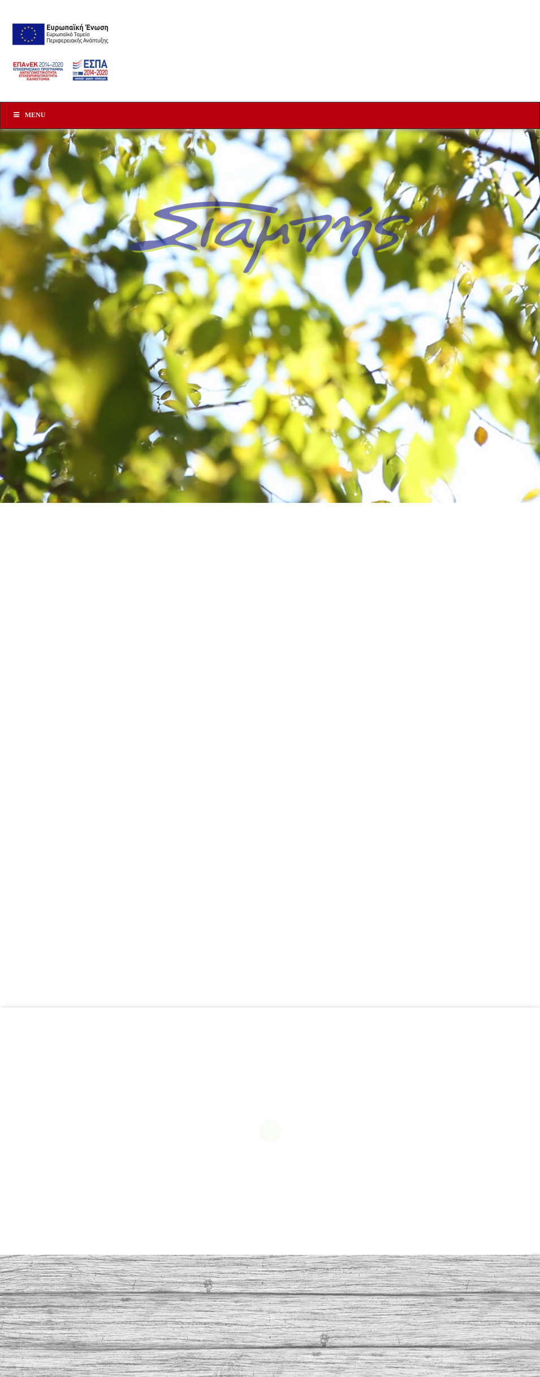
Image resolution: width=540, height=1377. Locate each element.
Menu (28, 115)
